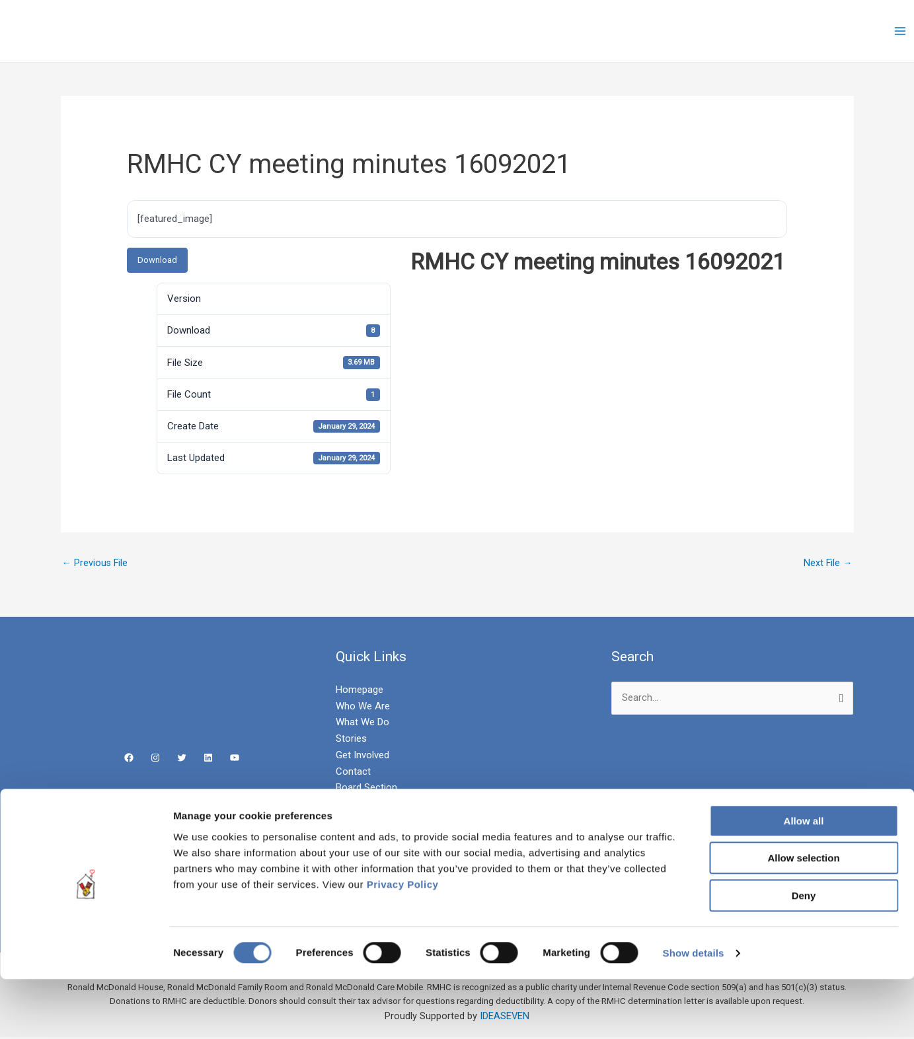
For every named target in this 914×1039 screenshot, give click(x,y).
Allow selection (803, 918)
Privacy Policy (403, 944)
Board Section (366, 789)
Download (157, 260)
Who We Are (363, 707)
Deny (804, 955)
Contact (353, 772)
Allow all (804, 880)
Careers (353, 805)
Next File (828, 563)
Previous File (96, 563)
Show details (693, 1013)
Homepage (359, 690)
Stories (351, 740)
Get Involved (362, 756)
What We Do (362, 723)
